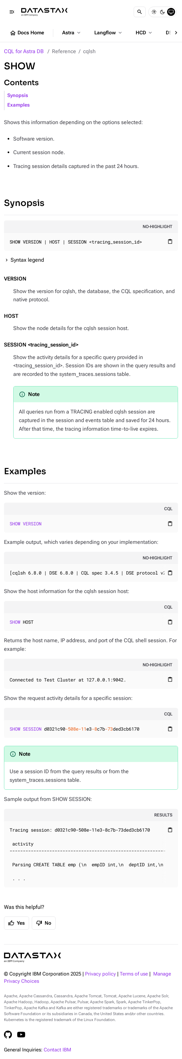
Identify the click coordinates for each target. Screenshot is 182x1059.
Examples (18, 105)
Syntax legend (27, 260)
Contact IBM (57, 1050)
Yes (16, 923)
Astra (72, 33)
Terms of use (134, 974)
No (43, 923)
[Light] (154, 12)
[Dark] (162, 12)
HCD (144, 33)
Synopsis (17, 95)
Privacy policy (100, 974)
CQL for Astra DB (24, 51)
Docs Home (27, 33)
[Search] (140, 12)
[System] (171, 12)
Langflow (108, 33)
